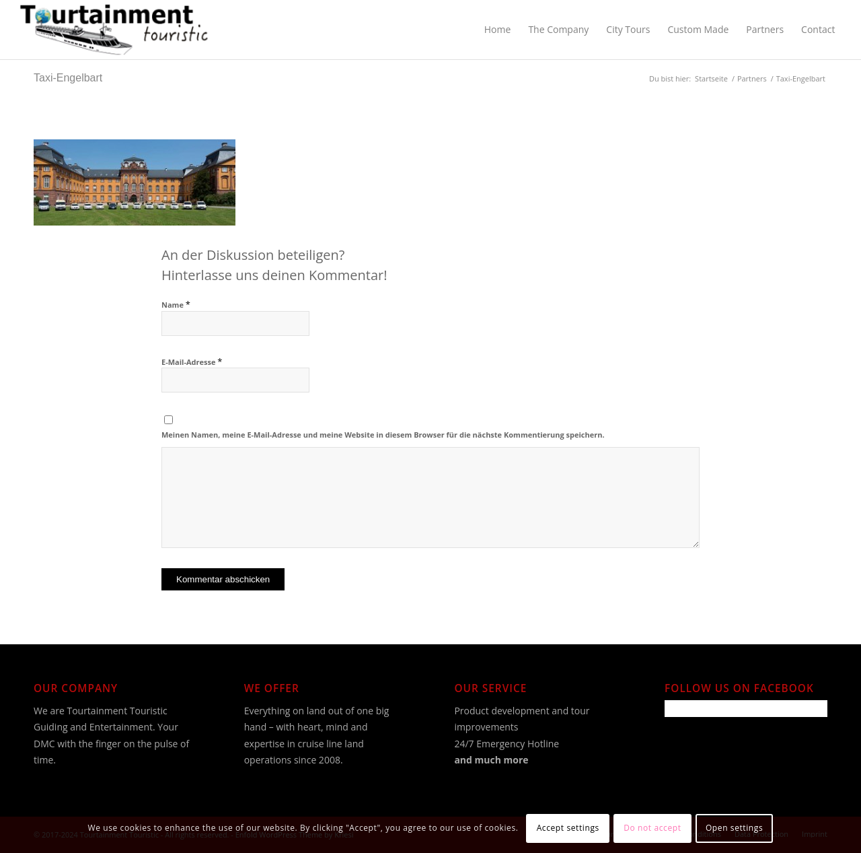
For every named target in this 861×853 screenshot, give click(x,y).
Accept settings (568, 827)
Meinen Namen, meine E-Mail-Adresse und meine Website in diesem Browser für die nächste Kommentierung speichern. (383, 435)
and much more (491, 759)
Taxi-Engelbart (68, 77)
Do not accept (652, 827)
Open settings (734, 827)
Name (175, 304)
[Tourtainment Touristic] (114, 29)
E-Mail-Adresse (191, 362)
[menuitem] (498, 29)
